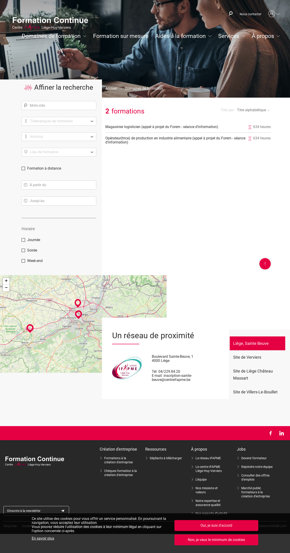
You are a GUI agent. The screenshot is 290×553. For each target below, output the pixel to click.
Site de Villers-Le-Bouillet (255, 392)
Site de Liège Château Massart (253, 374)
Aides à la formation (180, 36)
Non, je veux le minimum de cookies (216, 540)
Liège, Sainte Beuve (251, 343)
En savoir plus (43, 539)
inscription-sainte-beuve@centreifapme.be (172, 377)
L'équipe (201, 479)
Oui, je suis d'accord (216, 525)
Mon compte (274, 14)
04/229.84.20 (169, 371)
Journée (33, 240)
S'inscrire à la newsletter (24, 511)
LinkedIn (281, 433)
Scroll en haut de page (265, 263)
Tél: (154, 371)
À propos (263, 36)
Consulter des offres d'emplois (255, 477)
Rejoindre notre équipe (257, 467)
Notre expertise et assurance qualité (208, 503)
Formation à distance (44, 168)
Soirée (32, 250)
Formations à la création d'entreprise (118, 460)
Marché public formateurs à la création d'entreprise (255, 492)
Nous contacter (250, 14)
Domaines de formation (51, 36)
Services (228, 36)
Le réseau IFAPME (208, 458)
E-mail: (157, 375)
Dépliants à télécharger (166, 458)
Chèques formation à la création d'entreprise (120, 473)
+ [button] (6, 281)
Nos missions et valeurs (207, 490)
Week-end (35, 261)
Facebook (270, 433)
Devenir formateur (254, 458)
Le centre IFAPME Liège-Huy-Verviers (209, 469)
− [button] (6, 288)
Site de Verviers (247, 357)
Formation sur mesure (120, 36)
